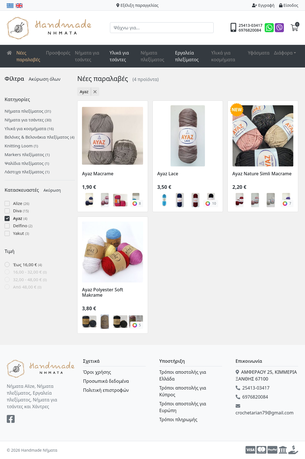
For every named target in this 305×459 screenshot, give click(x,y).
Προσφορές (58, 53)
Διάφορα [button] (283, 53)
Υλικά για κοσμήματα (223, 56)
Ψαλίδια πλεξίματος (29, 163)
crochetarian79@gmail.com (265, 410)
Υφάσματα (258, 53)
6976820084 (249, 30)
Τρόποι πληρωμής (178, 419)
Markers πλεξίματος (29, 154)
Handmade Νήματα (50, 27)
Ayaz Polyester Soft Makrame (102, 292)
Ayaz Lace (167, 174)
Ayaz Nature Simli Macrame (261, 174)
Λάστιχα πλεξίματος (29, 171)
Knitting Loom (23, 145)
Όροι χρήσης (97, 372)
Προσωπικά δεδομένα (106, 381)
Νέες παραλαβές (28, 56)
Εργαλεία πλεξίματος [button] (187, 56)
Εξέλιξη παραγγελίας (137, 5)
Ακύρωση (54, 190)
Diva (23, 210)
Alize (23, 203)
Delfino (25, 225)
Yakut (23, 233)
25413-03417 (250, 25)
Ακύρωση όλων (47, 79)
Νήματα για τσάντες (87, 56)
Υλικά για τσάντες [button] (119, 56)
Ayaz (22, 218)
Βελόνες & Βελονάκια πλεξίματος (42, 137)
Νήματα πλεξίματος (152, 56)
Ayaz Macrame (98, 174)
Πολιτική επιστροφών (106, 390)
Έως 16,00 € (29, 264)
